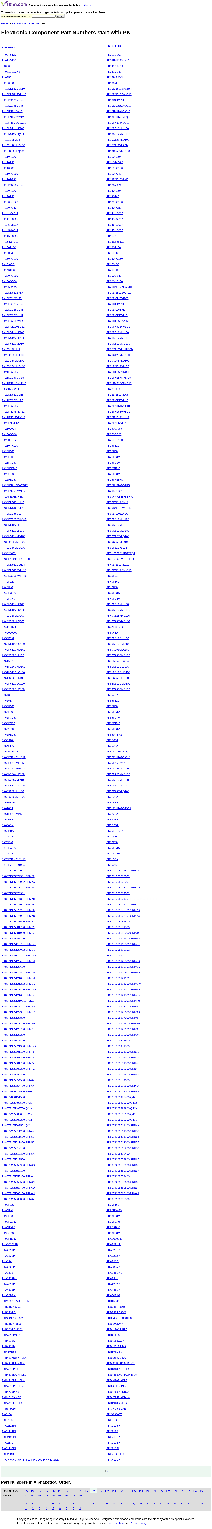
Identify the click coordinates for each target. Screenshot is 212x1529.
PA (26, 1490)
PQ (134, 1490)
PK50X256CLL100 (13, 655)
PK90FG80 (8, 1227)
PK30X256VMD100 (13, 547)
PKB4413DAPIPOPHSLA (121, 1374)
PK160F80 (112, 253)
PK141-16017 (114, 213)
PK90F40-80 (114, 1210)
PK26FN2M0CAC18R (15, 485)
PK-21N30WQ (10, 389)
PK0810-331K (114, 71)
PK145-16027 (114, 230)
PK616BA (112, 802)
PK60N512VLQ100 (13, 785)
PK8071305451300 (118, 1046)
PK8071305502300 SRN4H (123, 1068)
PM (107, 1490)
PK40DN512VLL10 (117, 564)
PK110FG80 (9, 179)
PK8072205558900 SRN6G (18, 1165)
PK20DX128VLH (116, 304)
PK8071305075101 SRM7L (122, 904)
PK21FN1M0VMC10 (118, 377)
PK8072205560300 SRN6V (18, 1199)
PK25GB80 (8, 473)
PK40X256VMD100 (118, 621)
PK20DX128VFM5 (117, 298)
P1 (26, 1495)
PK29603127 (114, 490)
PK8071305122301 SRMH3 (18, 1012)
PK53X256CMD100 (118, 689)
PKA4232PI (113, 1284)
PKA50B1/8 (113, 1295)
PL (100, 1490)
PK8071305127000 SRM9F (123, 1017)
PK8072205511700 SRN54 (122, 1136)
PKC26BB (8, 1454)
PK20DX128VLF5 (12, 304)
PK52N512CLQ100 (13, 683)
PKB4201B (8, 1346)
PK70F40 (7, 842)
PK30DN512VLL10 (13, 502)
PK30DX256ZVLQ (117, 513)
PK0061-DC (9, 47)
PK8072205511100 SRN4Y (122, 1125)
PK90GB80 (8, 1233)
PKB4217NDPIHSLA (14, 1357)
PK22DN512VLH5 (12, 394)
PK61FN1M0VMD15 (118, 808)
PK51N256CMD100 (13, 666)
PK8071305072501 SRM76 (18, 876)
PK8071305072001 (13, 870)
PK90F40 (7, 1210)
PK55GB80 (8, 728)
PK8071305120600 (13, 966)
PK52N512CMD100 (118, 683)
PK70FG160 (113, 847)
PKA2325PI (113, 1267)
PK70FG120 (9, 847)
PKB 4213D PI (10, 1352)
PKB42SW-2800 (116, 1357)
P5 (53, 1495)
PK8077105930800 (118, 1199)
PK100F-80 (8, 83)
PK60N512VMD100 (118, 785)
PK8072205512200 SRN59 (122, 1148)
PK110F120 (9, 156)
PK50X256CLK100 (117, 649)
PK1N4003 (8, 270)
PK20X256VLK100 (13, 360)
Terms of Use (116, 1523)
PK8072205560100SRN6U (122, 1193)
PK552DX (112, 694)
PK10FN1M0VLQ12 (118, 111)
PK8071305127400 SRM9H (123, 1023)
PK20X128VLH (11, 349)
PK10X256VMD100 (118, 151)
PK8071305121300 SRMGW (123, 983)
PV (168, 1490)
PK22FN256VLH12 (13, 411)
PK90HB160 (9, 1238)
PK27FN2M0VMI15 (118, 485)
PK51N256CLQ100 (118, 660)
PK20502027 (9, 287)
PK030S (6, 66)
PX (181, 1490)
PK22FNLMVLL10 (117, 423)
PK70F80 (112, 842)
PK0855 (6, 77)
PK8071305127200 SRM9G (18, 1023)
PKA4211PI (9, 1284)
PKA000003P (10, 1244)
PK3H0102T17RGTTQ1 (120, 553)
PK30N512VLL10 (116, 524)
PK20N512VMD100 (118, 343)
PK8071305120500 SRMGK (123, 961)
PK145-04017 (114, 219)
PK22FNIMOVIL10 (13, 423)
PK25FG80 (113, 462)
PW (175, 1490)
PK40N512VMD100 (118, 609)
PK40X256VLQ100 (13, 621)
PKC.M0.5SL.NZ (116, 1408)
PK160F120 (9, 247)
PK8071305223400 (13, 1040)
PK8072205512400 (118, 1153)
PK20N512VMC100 (118, 338)
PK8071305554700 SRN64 (18, 1085)
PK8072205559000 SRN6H (123, 1165)
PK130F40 (8, 196)
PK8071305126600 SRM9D (123, 1012)
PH (73, 1490)
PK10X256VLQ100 (13, 151)
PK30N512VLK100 (117, 519)
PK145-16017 (10, 230)
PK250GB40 (9, 434)
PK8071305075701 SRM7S (123, 910)
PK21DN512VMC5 (117, 366)
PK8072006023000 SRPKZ (122, 1091)
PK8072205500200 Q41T (17, 1119)
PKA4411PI (113, 1289)
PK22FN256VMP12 (118, 411)
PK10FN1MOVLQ (117, 117)
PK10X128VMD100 (13, 145)
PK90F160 (112, 1204)
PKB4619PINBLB (12, 1386)
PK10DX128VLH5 (12, 105)
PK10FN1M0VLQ (12, 111)
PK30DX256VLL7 (12, 513)
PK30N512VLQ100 (117, 530)
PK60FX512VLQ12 (13, 762)
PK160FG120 (10, 258)
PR (141, 1490)
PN (114, 1490)
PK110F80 (8, 168)
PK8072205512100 (13, 1148)
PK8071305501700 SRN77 (18, 1063)
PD (46, 1490)
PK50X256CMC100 (118, 655)
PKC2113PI (113, 1425)
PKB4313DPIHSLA (13, 1363)
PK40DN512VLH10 (13, 564)
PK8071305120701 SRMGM (123, 966)
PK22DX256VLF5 (12, 400)
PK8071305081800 (118, 927)
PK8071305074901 (118, 898)
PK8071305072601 (118, 876)
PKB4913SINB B (116, 1403)
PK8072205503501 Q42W (17, 1125)
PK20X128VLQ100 (13, 355)
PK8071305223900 (118, 1040)
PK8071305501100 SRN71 (18, 1051)
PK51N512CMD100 (118, 672)
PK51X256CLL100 (117, 677)
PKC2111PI (9, 1425)
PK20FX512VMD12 (118, 326)
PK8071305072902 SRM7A (18, 881)
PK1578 (111, 236)
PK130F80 (112, 196)
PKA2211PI (9, 1250)
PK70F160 (112, 836)
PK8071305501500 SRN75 (122, 1057)
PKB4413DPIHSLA (13, 1380)
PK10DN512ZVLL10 (14, 94)
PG (67, 1490)
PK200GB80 (9, 281)
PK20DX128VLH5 (12, 309)
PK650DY (8, 825)
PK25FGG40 (9, 468)
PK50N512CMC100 (118, 643)
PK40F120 (8, 581)
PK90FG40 (113, 1221)
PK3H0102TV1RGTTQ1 (120, 558)
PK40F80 (112, 587)
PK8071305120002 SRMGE (18, 949)
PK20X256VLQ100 (117, 360)
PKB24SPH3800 (12, 1323)
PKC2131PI (113, 1437)
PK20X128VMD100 (118, 355)
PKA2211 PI (113, 1244)
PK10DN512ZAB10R (119, 88)
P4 (46, 1495)
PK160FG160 (114, 258)
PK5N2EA (8, 745)
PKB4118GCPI (115, 1340)
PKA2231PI (113, 1250)
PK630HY (112, 819)
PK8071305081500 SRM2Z (18, 921)
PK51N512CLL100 (117, 666)
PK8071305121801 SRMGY (123, 995)
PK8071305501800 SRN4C (123, 1063)
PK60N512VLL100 (117, 779)
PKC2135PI (9, 1448)
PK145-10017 (114, 224)
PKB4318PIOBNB (12, 1369)
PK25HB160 (9, 479)
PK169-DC (8, 264)
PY (188, 1490)
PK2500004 (9, 428)
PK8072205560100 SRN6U (18, 1193)
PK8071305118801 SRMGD (123, 944)
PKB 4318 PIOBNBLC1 (120, 1363)
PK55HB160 (9, 734)
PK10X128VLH (11, 139)
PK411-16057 (10, 626)
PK (94, 1490)
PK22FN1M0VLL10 (118, 406)
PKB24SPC (9, 1312)
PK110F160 (113, 156)
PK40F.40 (112, 575)
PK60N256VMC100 (118, 774)
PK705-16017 (114, 830)
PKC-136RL (9, 1420)
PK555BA (7, 700)
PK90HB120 (113, 1233)
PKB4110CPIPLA (116, 1329)
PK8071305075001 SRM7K (18, 904)
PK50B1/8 (8, 638)
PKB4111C (8, 1340)
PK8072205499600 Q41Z (121, 1102)
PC (40, 1490)
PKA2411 (7, 1272)
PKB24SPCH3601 (13, 1318)
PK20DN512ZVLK (12, 292)
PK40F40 (7, 587)
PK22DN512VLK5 (117, 394)
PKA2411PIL (114, 1272)
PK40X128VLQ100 (13, 615)
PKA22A (7, 1261)
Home (4, 23)
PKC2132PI (113, 1442)
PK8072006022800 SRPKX (123, 1085)
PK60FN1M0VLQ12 (14, 757)
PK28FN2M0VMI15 (13, 490)
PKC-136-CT (114, 1414)
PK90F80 (7, 1216)
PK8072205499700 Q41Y (17, 1108)
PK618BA (7, 808)
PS (148, 1490)
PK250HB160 (114, 439)
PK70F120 (8, 836)
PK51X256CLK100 (13, 677)
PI (80, 1490)
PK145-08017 (10, 224)
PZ (195, 1490)
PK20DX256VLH (116, 309)
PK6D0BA (112, 825)
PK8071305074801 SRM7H (18, 898)
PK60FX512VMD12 (13, 768)
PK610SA (112, 796)
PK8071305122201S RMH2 (123, 1006)
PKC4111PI (113, 1459)
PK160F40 (8, 253)
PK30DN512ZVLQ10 (119, 507)
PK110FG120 (114, 168)
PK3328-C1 (9, 553)
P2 (32, 1495)
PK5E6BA (112, 740)
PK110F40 (8, 162)
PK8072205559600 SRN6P (122, 1182)
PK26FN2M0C (115, 479)
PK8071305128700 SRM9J (18, 1029)
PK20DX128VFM (12, 298)
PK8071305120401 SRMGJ (18, 961)
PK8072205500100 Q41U (121, 1114)
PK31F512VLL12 (116, 547)
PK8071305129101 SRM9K (123, 1029)
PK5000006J (9, 632)
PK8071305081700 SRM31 (18, 927)
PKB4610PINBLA (116, 1380)
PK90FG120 (113, 1216)
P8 (73, 1495)
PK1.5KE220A (115, 77)
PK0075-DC (9, 54)
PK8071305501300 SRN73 (18, 1057)
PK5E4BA (8, 740)
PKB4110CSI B (11, 1335)
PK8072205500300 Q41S (121, 1119)
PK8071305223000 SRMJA (123, 1034)
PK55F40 (112, 706)
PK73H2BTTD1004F (14, 864)
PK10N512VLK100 (13, 128)
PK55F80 (7, 711)
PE (53, 1490)
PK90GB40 (113, 1227)
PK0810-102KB (11, 71)
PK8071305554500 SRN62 (18, 1080)
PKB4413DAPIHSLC (14, 1374)
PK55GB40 (113, 723)
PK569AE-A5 (114, 734)
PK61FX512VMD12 (13, 813)
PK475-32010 (114, 626)
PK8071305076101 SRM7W (123, 915)
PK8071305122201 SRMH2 (18, 1006)
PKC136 (7, 1414)
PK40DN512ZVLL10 (14, 570)
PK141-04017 (10, 213)
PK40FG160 (113, 592)
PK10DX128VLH (116, 100)
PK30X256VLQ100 (117, 541)
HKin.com (87, 5)
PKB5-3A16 (9, 1408)
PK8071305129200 (13, 1034)
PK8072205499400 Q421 (121, 1097)
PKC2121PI (9, 1431)
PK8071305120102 (118, 949)
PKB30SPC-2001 (12, 1329)
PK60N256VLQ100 (13, 774)
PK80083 (111, 864)
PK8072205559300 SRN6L (18, 1176)
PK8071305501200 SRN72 (122, 1051)
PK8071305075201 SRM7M (18, 910)
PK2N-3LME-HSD (12, 496)
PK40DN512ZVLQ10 (119, 570)
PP (127, 1490)
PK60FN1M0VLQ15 (118, 757)
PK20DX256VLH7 (12, 315)
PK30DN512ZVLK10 (14, 507)
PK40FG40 (8, 598)
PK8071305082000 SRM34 (122, 932)
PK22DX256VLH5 (117, 400)
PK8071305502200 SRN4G (18, 1068)
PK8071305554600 (118, 1080)
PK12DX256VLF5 (12, 185)
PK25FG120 (113, 456)
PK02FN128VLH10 (117, 60)
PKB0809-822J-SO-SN (15, 1301)
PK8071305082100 (13, 938)
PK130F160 (113, 190)
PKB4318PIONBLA (118, 1369)
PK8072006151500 (13, 1097)
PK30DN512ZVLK (117, 502)
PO (121, 1490)
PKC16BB (112, 1420)
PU (161, 1490)
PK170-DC (112, 264)
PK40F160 (112, 581)
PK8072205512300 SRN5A (18, 1153)
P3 (39, 1495)
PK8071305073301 (13, 893)
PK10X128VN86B (117, 145)
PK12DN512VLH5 (117, 179)
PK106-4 (111, 83)
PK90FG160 (9, 1221)
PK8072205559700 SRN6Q (18, 1187)
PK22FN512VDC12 (13, 417)
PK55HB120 (113, 728)
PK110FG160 (10, 173)
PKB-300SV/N (115, 1323)
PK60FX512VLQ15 (117, 762)
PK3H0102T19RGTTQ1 (16, 558)
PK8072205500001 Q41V (17, 1114)
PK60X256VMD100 (13, 796)
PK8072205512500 (13, 1159)
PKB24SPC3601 (116, 1312)
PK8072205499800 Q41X (121, 1108)
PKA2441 (112, 1278)
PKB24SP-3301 (11, 1306)
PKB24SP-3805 (115, 1306)
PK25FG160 (9, 462)
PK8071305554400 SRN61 (122, 1074)
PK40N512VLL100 (117, 604)
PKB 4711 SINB (116, 1386)
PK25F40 (112, 451)
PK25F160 (8, 451)
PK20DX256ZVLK (12, 321)
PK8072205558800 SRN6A (122, 1159)
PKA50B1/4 (9, 1295)
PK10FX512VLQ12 (117, 122)
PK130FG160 (114, 202)
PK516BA (7, 660)
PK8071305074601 (118, 893)
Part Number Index (22, 23)
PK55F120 (112, 700)
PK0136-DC (9, 60)
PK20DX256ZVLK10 (118, 321)
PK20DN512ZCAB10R (120, 287)
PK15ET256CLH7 (117, 241)
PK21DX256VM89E (118, 372)
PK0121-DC (113, 54)
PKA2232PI (113, 1255)
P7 (66, 1495)
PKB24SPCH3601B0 (119, 1318)
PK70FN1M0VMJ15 (14, 859)
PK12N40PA (113, 185)
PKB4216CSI (114, 1352)
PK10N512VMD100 (118, 134)
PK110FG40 (113, 173)
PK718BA (112, 859)
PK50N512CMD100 (13, 649)
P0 (201, 1490)
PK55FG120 (113, 711)
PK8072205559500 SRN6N (18, 1182)
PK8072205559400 (118, 1176)
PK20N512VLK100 (13, 332)
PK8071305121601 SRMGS (18, 995)
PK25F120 (112, 445)
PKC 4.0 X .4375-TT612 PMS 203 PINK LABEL (30, 1459)
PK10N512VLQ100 (13, 134)
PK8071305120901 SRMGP (123, 972)
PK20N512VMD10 (13, 343)
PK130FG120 (10, 202)
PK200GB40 (113, 275)
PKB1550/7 (113, 1301)
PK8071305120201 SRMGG (19, 955)
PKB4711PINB (10, 1391)
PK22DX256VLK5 (12, 406)
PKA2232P (8, 1255)
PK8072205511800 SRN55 (18, 1142)
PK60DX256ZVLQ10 (118, 751)
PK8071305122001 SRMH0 (123, 1000)
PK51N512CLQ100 (13, 672)
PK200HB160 (114, 281)
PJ (86, 1490)
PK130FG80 (113, 207)
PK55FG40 (113, 717)
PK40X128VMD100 (118, 615)
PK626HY (8, 819)
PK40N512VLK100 (13, 604)
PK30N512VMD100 (13, 536)
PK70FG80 (113, 853)
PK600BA (112, 745)
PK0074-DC (113, 46)
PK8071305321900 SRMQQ (19, 1046)
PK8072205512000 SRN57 (122, 1142)
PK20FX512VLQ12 (13, 326)
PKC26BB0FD (115, 1454)
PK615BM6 (8, 802)
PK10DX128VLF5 (12, 100)
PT (154, 1490)
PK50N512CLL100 (117, 638)
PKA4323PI (9, 1289)
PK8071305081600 (118, 921)
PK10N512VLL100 (117, 128)
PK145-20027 (10, 236)
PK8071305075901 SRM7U (18, 915)
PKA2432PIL (9, 1278)
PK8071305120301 (118, 955)
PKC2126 (112, 1431)
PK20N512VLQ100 (13, 338)
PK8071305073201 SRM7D (123, 887)
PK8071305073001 (118, 881)
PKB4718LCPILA (12, 1403)
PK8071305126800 (13, 1017)
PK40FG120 (9, 592)
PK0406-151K (114, 66)
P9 (80, 1495)
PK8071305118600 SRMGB (123, 938)
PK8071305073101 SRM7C (18, 887)
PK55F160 (8, 706)
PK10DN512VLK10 (13, 88)
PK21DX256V (10, 372)
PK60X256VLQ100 (117, 791)
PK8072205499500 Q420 (17, 1102)
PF (60, 1490)
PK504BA (112, 632)
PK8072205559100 (13, 1170)
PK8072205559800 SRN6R (123, 1187)
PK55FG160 (9, 717)
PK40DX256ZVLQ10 (14, 575)
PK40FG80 (113, 598)
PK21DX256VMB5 (13, 377)
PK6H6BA (8, 830)
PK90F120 (8, 1204)
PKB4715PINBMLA (118, 1397)
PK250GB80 (113, 434)
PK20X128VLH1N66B (119, 349)
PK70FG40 (8, 853)
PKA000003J (114, 1238)
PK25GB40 (113, 468)
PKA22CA (112, 1261)
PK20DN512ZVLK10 (118, 292)
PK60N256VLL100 (117, 768)
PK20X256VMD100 (13, 366)
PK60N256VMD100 (13, 779)
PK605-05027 (10, 751)
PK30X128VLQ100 (117, 536)
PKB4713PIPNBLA (117, 1391)
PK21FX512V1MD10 (119, 383)
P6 (60, 1495)
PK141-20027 (10, 219)
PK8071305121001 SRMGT (18, 978)
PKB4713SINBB (11, 1397)
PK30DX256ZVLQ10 (14, 519)
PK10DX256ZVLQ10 (118, 105)
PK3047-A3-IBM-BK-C (119, 496)
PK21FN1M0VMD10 (14, 383)
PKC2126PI (9, 1437)
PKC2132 (7, 1442)
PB (33, 1490)
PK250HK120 (10, 445)
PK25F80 (7, 456)
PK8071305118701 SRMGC (19, 944)
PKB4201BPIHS (116, 1346)
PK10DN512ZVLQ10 (119, 94)
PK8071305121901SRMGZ (18, 1000)
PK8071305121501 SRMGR (123, 989)
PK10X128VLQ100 (117, 139)
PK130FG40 (9, 207)
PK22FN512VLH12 (117, 417)
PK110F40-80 (114, 162)
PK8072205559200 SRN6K (122, 1170)
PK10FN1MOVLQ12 (14, 122)
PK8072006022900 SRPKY (18, 1091)
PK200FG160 (10, 275)
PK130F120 (9, 190)
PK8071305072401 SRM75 (122, 870)
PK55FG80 (8, 723)
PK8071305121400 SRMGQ (19, 989)
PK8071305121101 (118, 978)
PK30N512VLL (10, 524)
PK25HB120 (113, 473)
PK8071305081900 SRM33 (18, 932)
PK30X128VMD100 (13, 541)
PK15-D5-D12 (10, 241)
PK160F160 (113, 247)
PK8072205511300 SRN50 (122, 1131)
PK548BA (7, 694)
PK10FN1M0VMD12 (14, 117)
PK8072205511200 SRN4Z (18, 1131)
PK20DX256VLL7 (117, 315)
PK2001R (112, 270)
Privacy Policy (138, 1523)
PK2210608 (113, 389)
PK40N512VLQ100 (13, 609)
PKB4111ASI (114, 1335)
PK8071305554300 (13, 1074)
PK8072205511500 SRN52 (18, 1136)
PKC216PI (112, 1448)
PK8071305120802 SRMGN (19, 972)
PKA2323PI (9, 1267)
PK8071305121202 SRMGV (18, 983)
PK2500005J (114, 428)
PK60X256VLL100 (13, 791)
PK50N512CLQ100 (13, 643)
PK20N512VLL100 (117, 332)
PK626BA (112, 813)
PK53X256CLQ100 (13, 689)
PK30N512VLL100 (13, 530)
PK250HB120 (10, 439)
